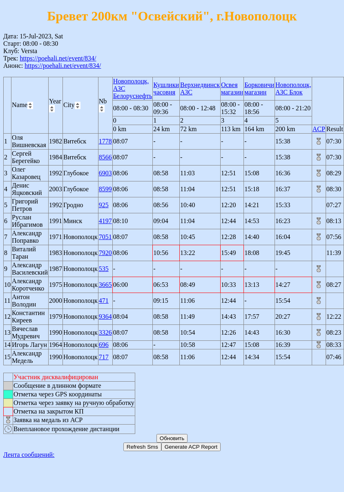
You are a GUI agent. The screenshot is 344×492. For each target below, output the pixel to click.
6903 (105, 173)
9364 (105, 316)
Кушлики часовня (166, 88)
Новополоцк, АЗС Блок (293, 88)
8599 (105, 189)
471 (104, 300)
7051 (105, 236)
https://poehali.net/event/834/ (58, 58)
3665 (105, 284)
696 (104, 344)
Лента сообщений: (29, 454)
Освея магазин (232, 88)
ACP (319, 128)
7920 (105, 252)
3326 (105, 332)
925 (104, 204)
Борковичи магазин (259, 88)
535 (104, 268)
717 (104, 356)
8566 (105, 157)
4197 (105, 220)
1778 (105, 141)
